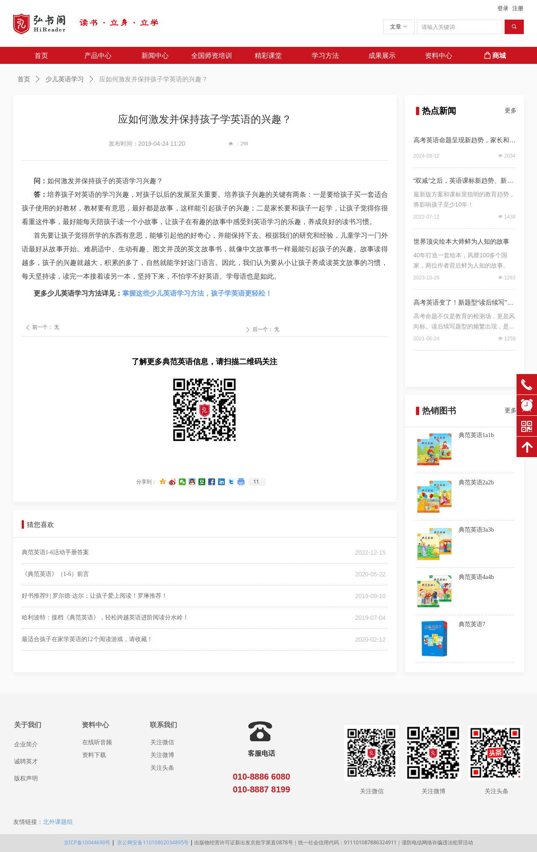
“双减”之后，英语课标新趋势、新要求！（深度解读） (464, 182)
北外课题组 (58, 821)
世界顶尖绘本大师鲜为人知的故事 (461, 241)
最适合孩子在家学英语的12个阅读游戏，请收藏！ (87, 639)
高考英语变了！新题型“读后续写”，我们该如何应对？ (464, 304)
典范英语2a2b (476, 482)
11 (256, 481)
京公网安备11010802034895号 (152, 842)
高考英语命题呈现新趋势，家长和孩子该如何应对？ (465, 141)
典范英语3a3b (476, 530)
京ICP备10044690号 (87, 842)
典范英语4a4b (476, 577)
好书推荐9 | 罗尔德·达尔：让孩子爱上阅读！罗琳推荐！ (94, 596)
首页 (23, 79)
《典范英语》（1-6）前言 (55, 574)
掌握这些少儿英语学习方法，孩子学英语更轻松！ (197, 293)
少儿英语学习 (65, 79)
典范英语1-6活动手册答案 (55, 552)
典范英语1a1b (476, 435)
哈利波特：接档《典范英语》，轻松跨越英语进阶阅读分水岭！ (105, 617)
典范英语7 (472, 624)
